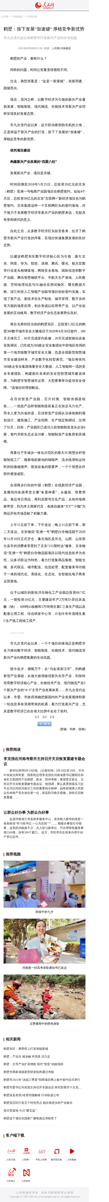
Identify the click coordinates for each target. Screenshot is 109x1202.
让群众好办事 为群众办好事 (26, 812)
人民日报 (11, 1153)
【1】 (37, 717)
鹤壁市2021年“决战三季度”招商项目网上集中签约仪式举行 (42, 1079)
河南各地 (32, 16)
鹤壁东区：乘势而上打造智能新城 (26, 1048)
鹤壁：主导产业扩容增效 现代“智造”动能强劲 (33, 1064)
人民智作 (26, 1174)
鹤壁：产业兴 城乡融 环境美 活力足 (27, 1056)
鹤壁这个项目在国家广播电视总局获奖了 (30, 1118)
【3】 (52, 717)
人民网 (4, 16)
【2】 (44, 717)
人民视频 (71, 1153)
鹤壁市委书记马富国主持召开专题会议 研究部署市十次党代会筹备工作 (50, 1087)
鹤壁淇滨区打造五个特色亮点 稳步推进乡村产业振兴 (38, 1102)
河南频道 (17, 16)
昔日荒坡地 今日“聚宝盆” (20, 1110)
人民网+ (26, 1153)
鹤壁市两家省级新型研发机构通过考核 (29, 1071)
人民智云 (11, 1174)
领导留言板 (56, 1153)
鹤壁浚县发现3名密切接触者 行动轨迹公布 (31, 1095)
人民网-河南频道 (61, 48)
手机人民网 (41, 1153)
